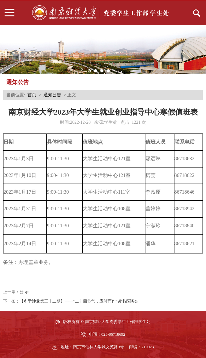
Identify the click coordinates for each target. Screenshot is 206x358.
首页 (31, 95)
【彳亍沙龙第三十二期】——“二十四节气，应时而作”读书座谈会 (79, 301)
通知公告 (52, 95)
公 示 (24, 291)
